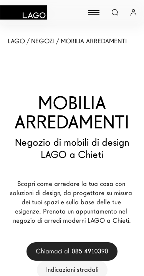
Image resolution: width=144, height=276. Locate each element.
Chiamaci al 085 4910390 (72, 251)
